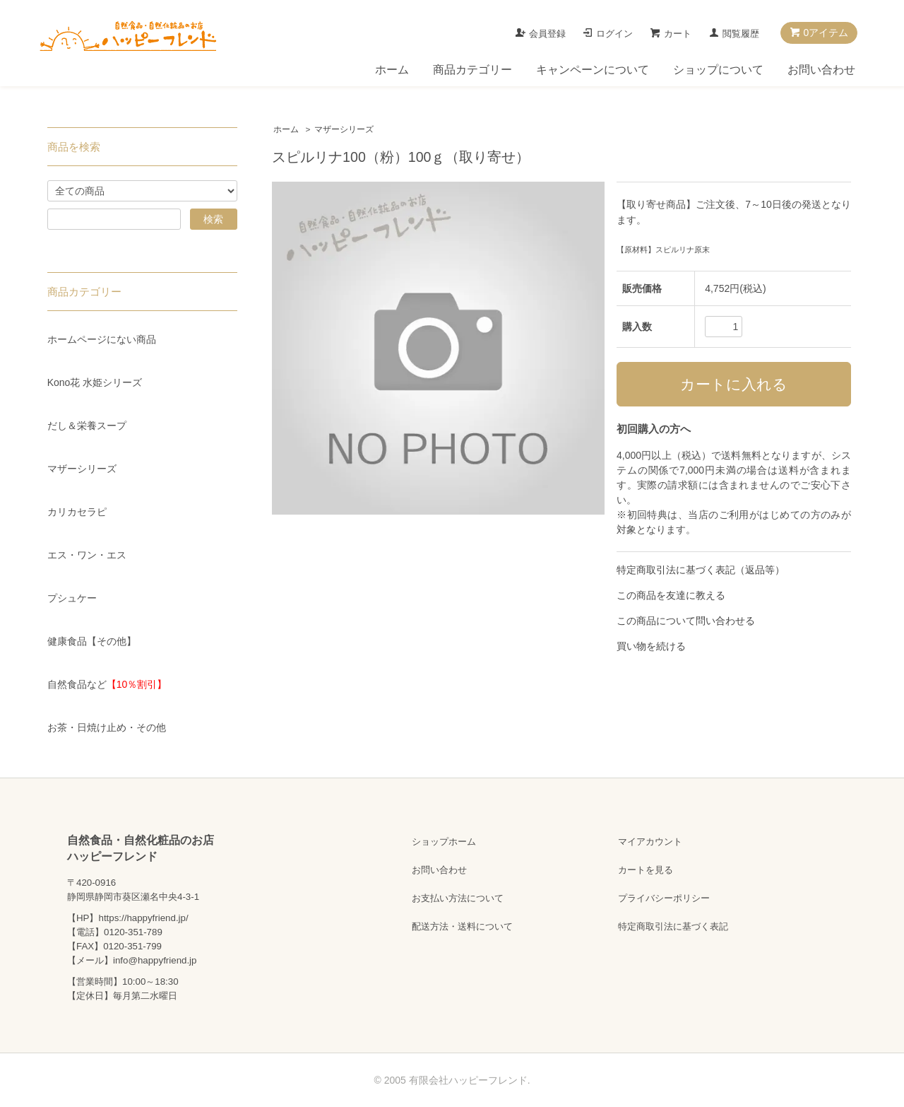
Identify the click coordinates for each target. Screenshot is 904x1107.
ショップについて (718, 70)
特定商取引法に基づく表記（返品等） (701, 569)
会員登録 (547, 33)
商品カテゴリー (472, 70)
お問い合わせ (821, 70)
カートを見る (645, 870)
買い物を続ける (651, 646)
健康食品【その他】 (91, 641)
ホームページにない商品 (101, 339)
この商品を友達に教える (671, 595)
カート (677, 33)
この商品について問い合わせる (686, 620)
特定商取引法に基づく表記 (673, 926)
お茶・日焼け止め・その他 (106, 727)
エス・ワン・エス (86, 555)
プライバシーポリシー (664, 898)
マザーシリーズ (344, 129)
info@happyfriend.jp (154, 960)
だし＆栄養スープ (86, 425)
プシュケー (72, 598)
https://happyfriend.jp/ (143, 918)
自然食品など (107, 684)
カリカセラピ (77, 511)
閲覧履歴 (740, 33)
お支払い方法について (458, 898)
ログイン (614, 33)
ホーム (392, 70)
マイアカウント (650, 841)
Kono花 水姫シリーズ (95, 382)
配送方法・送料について (462, 926)
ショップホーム (444, 841)
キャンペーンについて (592, 70)
